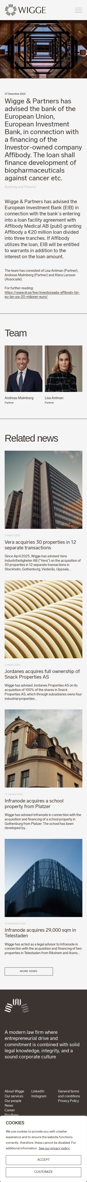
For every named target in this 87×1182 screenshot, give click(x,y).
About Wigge (14, 1091)
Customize (43, 1172)
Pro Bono (12, 1115)
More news (28, 971)
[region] (43, 1149)
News (9, 1106)
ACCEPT (43, 1160)
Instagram (38, 1096)
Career (10, 1110)
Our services (14, 1096)
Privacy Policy (68, 1101)
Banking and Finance (20, 187)
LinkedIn (37, 1091)
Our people (13, 1101)
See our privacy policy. (54, 1148)
